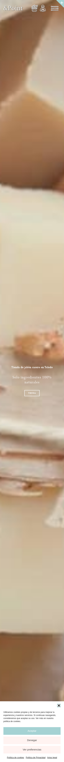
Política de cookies (15, 757)
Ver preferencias (32, 749)
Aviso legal (52, 757)
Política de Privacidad (35, 757)
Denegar (32, 740)
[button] (59, 705)
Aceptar (32, 730)
